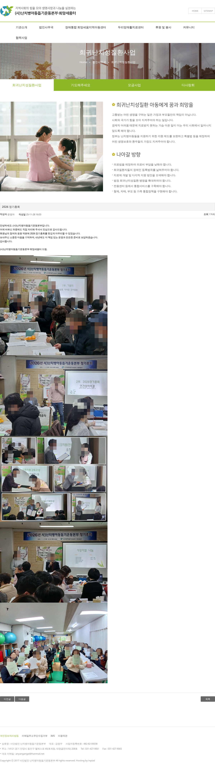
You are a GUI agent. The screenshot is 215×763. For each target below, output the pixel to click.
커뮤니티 (189, 27)
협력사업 (21, 38)
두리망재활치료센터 (131, 27)
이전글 (7, 699)
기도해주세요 (80, 85)
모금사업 (134, 85)
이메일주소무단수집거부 (34, 735)
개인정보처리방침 (9, 735)
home (195, 10)
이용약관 (62, 735)
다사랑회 (188, 85)
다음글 (22, 699)
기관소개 (21, 27)
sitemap (208, 10)
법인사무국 (46, 27)
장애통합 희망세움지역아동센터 (85, 27)
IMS (53, 735)
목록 (208, 699)
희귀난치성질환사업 (26, 85)
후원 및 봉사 (163, 27)
